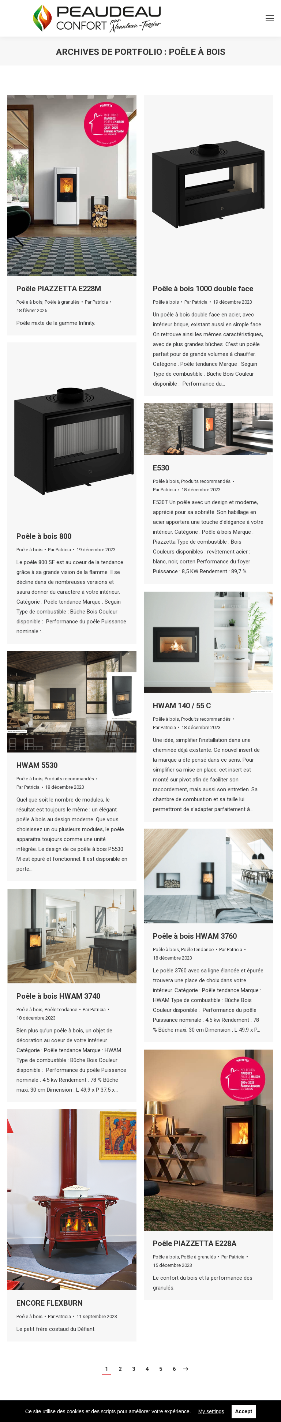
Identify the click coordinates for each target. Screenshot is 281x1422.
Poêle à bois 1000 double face (203, 288)
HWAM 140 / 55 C (182, 705)
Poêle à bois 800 (43, 536)
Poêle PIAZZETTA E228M (58, 288)
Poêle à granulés (62, 302)
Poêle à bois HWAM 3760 (195, 936)
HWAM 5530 (36, 765)
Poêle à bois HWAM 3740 (58, 996)
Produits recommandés (206, 481)
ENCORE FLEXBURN (49, 1303)
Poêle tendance (197, 949)
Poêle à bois (29, 302)
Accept (243, 1411)
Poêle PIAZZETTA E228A (194, 1243)
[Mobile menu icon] (270, 18)
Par (96, 302)
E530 (161, 468)
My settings (211, 1411)
